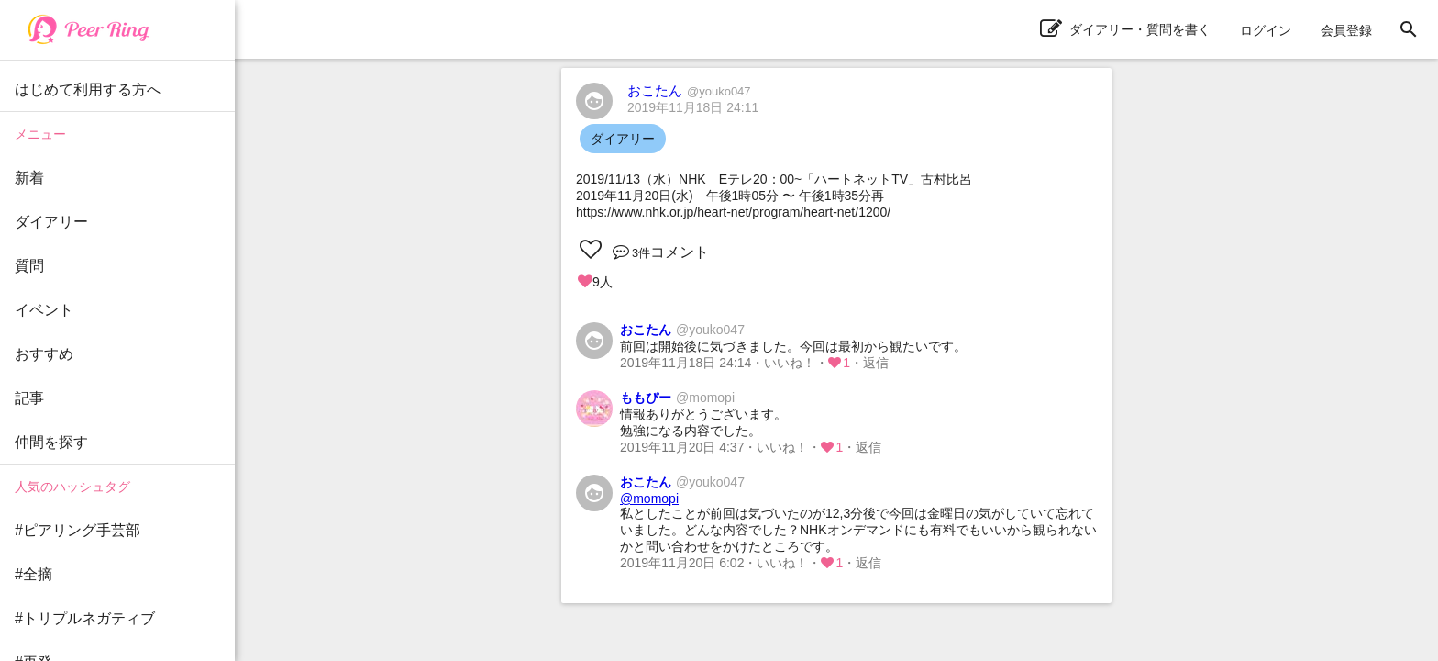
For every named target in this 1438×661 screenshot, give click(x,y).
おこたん (689, 90)
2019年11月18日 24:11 (692, 107)
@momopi (649, 498)
